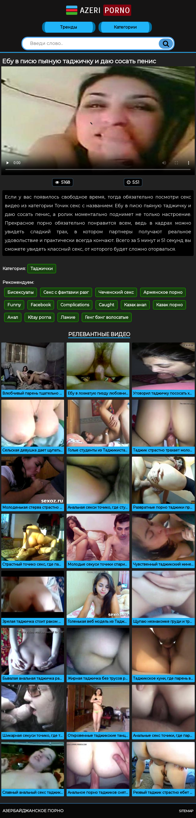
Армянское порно (162, 292)
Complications (74, 304)
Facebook (41, 304)
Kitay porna (39, 317)
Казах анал (135, 304)
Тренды (68, 27)
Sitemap (186, 811)
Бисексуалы (20, 292)
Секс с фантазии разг (66, 292)
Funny (14, 304)
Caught (106, 304)
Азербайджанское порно (33, 810)
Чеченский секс (116, 292)
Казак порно (169, 304)
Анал (12, 317)
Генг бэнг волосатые (106, 317)
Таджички (42, 268)
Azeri (98, 10)
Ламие (68, 317)
